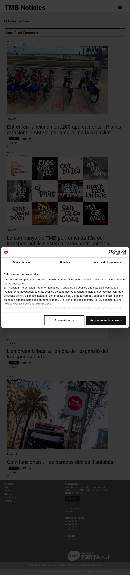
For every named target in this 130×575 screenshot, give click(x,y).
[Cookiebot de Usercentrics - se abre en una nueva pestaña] (111, 252)
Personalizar (64, 320)
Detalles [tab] (65, 262)
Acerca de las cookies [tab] (107, 262)
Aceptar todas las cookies (106, 320)
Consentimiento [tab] (22, 262)
